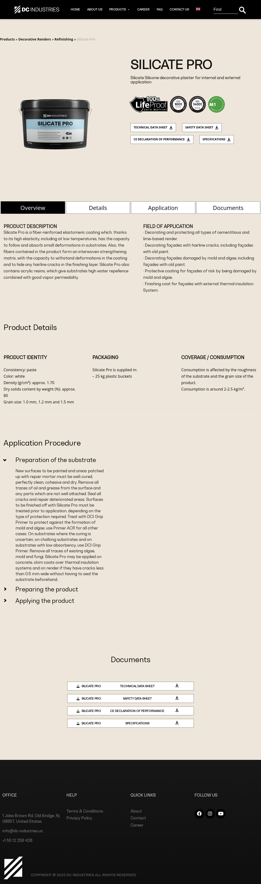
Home (75, 9)
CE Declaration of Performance (162, 139)
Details (98, 208)
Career (143, 9)
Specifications (217, 139)
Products (119, 9)
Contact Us (179, 9)
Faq (159, 9)
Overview (32, 208)
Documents (228, 208)
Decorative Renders (34, 39)
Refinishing (64, 39)
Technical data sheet (153, 127)
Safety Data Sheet (202, 127)
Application (163, 208)
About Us (94, 9)
